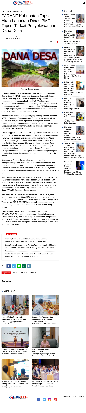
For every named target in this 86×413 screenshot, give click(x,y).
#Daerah (15, 273)
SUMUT (22, 11)
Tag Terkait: (6, 273)
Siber (74, 396)
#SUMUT (33, 273)
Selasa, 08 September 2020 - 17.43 (11, 38)
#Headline (24, 273)
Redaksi (66, 396)
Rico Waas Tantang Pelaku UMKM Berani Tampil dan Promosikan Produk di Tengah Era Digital (45, 383)
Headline (15, 11)
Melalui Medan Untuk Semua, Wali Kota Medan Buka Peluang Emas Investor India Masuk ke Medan (15, 351)
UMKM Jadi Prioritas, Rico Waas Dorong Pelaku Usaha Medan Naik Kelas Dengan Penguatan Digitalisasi (73, 88)
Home (3, 11)
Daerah (9, 11)
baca (52, 42)
